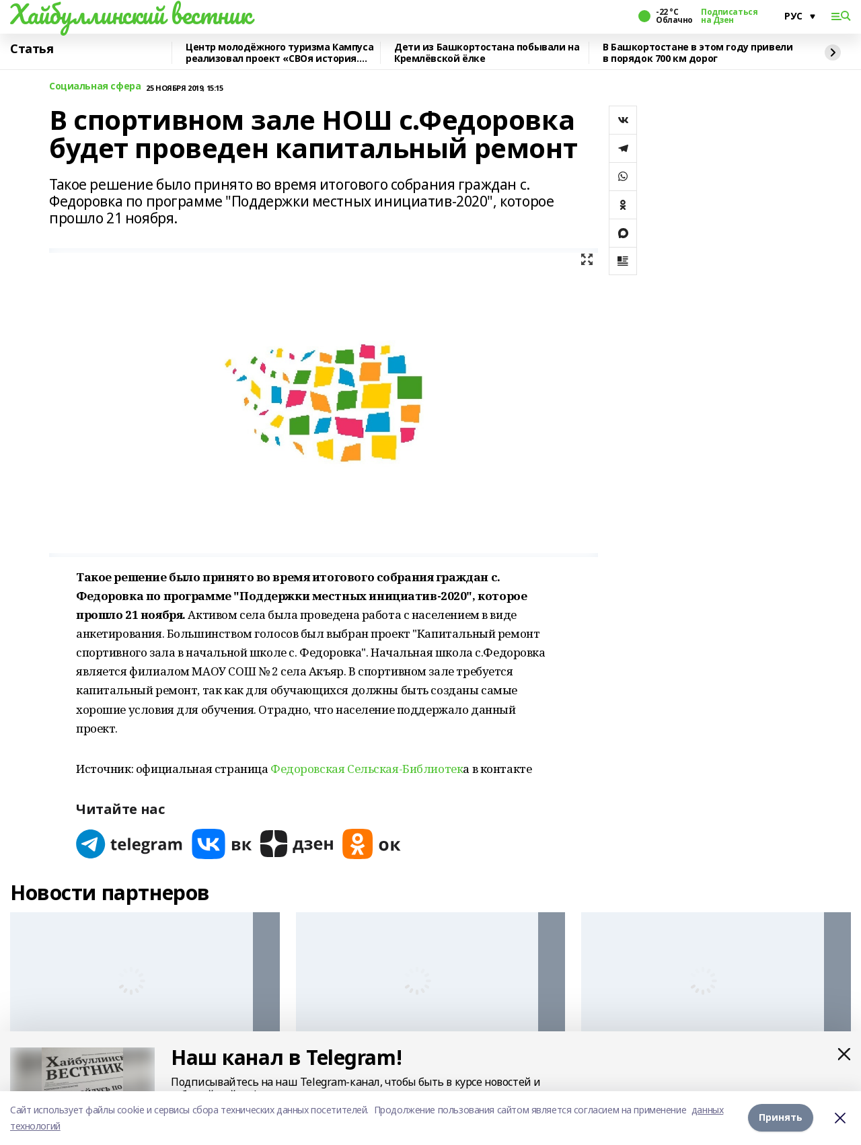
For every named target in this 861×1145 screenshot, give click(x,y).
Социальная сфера (95, 86)
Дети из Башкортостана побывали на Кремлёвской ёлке (486, 53)
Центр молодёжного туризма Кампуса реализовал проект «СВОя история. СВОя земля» (279, 53)
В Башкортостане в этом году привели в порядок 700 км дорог (697, 53)
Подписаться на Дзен (729, 16)
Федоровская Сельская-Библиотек (366, 768)
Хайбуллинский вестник (130, 14)
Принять (780, 1117)
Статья (31, 49)
